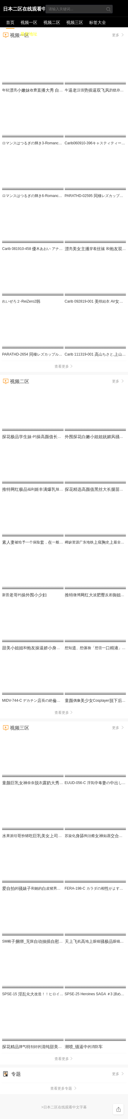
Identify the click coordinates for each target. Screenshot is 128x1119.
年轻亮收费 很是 (56, 90)
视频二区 (51, 22)
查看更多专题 (64, 1088)
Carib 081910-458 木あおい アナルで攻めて (39, 249)
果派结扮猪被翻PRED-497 (44, 836)
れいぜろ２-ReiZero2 (21, 301)
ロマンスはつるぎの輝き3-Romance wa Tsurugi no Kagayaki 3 (54, 143)
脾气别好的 (34, 1047)
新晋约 (24, 595)
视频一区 (28, 22)
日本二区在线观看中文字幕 (24, 10)
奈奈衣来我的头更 (56, 783)
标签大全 (97, 22)
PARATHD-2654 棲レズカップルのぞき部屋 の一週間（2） (56, 354)
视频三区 (74, 22)
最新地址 (28, 33)
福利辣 (51, 489)
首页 (10, 22)
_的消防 (84, 1047)
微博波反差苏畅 (96, 595)
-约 (38, 437)
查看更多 (64, 366)
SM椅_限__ (60, 941)
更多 (118, 381)
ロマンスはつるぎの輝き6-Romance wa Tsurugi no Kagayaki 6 (54, 196)
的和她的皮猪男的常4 (38, 888)
